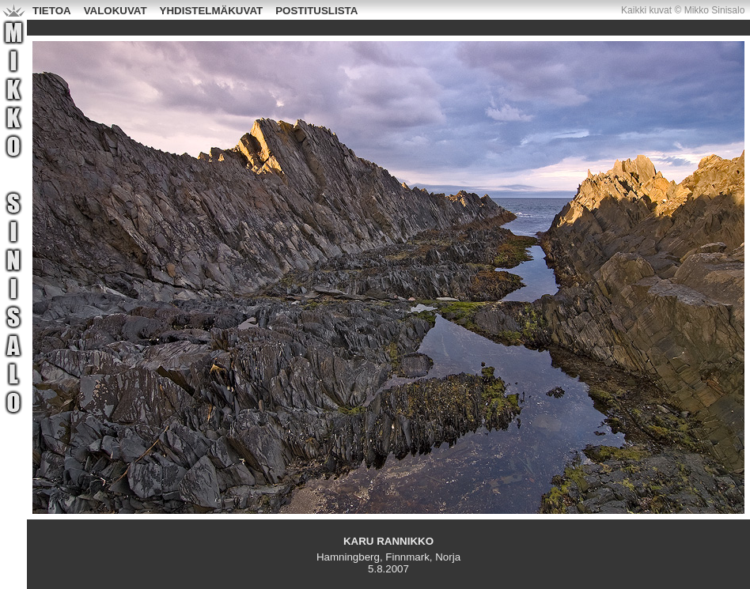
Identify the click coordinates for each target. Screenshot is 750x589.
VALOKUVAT (115, 11)
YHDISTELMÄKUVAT (211, 11)
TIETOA (51, 11)
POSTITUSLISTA (316, 11)
